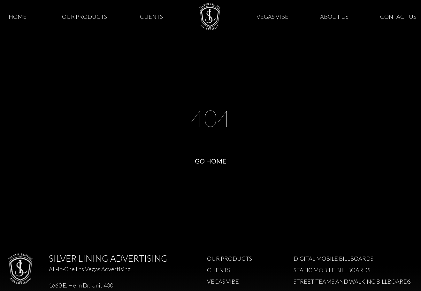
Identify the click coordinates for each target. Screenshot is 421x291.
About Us (334, 16)
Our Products (84, 16)
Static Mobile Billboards (332, 269)
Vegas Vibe (272, 16)
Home (18, 16)
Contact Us (398, 16)
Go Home (210, 161)
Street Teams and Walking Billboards (352, 281)
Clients (151, 16)
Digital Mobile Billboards (333, 258)
